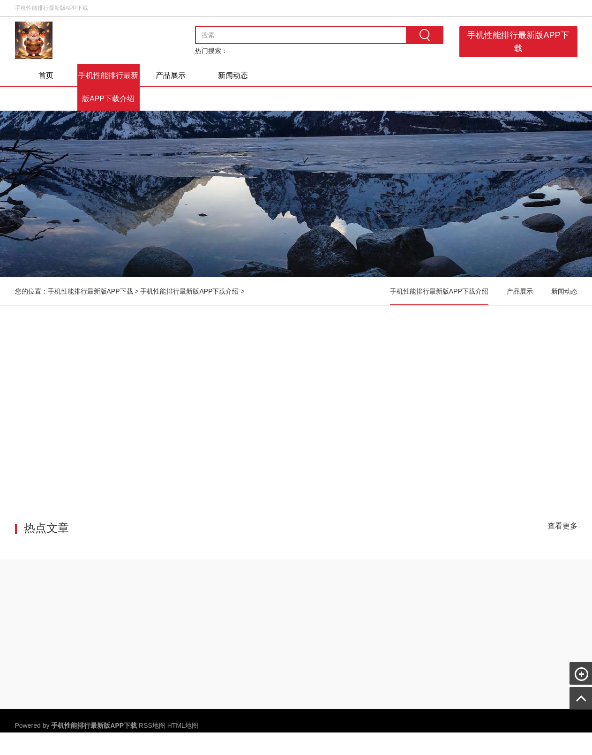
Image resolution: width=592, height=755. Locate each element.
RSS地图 (152, 725)
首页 (45, 75)
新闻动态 (233, 75)
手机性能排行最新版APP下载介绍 (108, 87)
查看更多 (562, 526)
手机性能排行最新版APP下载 (518, 41)
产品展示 (171, 75)
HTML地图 (182, 725)
